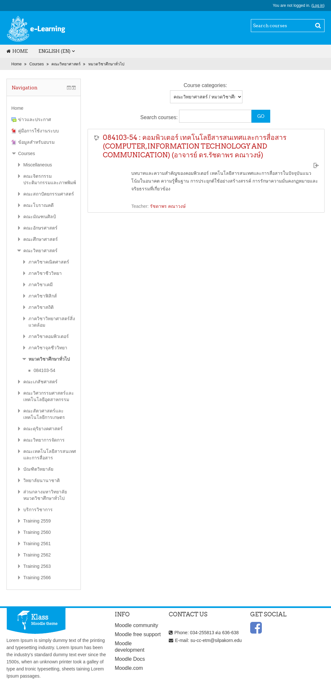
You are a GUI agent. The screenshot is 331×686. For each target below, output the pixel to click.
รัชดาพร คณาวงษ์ (168, 206)
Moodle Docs (130, 659)
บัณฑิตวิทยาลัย (38, 469)
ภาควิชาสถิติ (41, 307)
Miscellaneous (37, 164)
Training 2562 (37, 554)
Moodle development (129, 647)
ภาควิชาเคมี (40, 284)
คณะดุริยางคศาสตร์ (43, 428)
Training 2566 (37, 577)
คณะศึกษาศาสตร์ (40, 239)
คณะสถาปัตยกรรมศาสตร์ (48, 194)
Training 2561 (37, 543)
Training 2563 (37, 566)
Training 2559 (37, 520)
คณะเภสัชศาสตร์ (40, 381)
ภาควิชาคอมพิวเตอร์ (48, 336)
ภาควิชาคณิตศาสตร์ (48, 261)
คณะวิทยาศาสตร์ (65, 64)
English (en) (54, 51)
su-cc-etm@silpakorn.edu (216, 640)
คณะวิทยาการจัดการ (44, 440)
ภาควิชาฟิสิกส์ (42, 295)
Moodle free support (138, 634)
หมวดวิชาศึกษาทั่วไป (106, 64)
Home (17, 51)
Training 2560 (37, 532)
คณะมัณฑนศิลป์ (39, 216)
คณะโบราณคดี (38, 205)
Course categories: (205, 85)
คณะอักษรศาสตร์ (40, 228)
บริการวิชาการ (38, 509)
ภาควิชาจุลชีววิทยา (47, 347)
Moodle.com (129, 668)
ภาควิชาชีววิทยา (45, 273)
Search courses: (159, 117)
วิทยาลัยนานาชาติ (41, 480)
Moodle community (136, 625)
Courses (36, 64)
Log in (318, 5)
